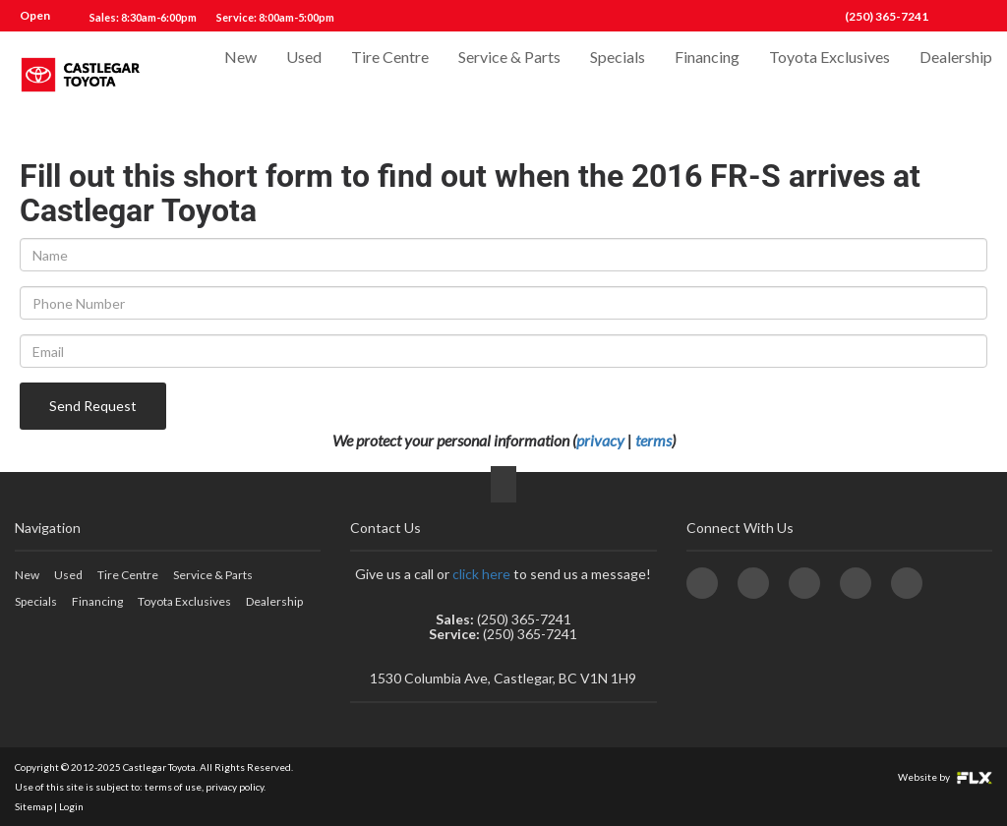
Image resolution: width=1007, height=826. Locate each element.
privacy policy (235, 787)
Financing (707, 75)
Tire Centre (390, 75)
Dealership (955, 75)
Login (71, 806)
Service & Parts (509, 75)
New (240, 75)
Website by (945, 777)
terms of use (173, 787)
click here (481, 573)
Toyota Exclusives (829, 75)
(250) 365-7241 (886, 16)
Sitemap (33, 806)
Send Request (93, 405)
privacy (600, 440)
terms (653, 440)
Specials (617, 75)
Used (304, 75)
